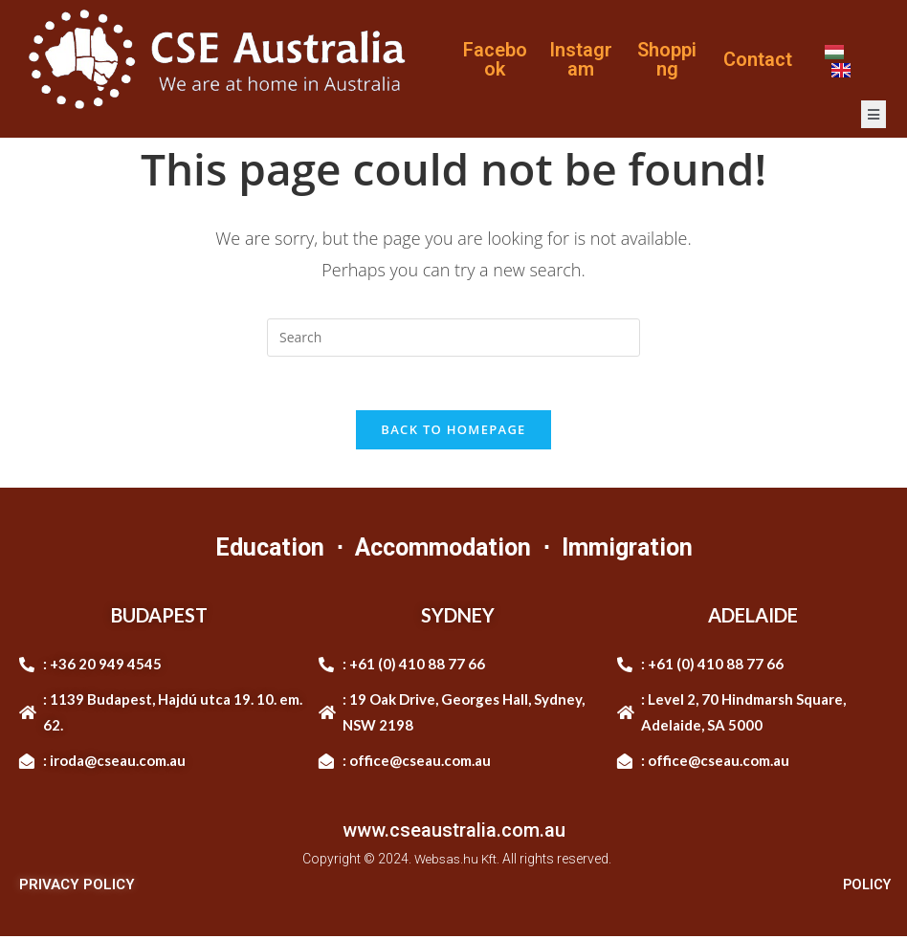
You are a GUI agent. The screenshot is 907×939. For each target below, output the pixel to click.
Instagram (580, 59)
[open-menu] (873, 114)
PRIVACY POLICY (77, 887)
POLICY (865, 887)
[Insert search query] (453, 337)
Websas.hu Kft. (456, 862)
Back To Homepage (453, 433)
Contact (757, 59)
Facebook (495, 59)
